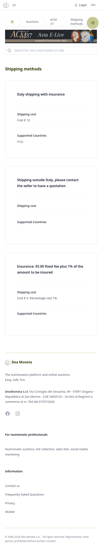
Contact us (12, 486)
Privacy (10, 503)
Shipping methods (76, 22)
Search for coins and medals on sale (35, 50)
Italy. (20, 141)
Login (80, 5)
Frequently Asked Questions (24, 494)
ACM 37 (53, 22)
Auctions (32, 22)
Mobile (10, 512)
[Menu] (14, 5)
